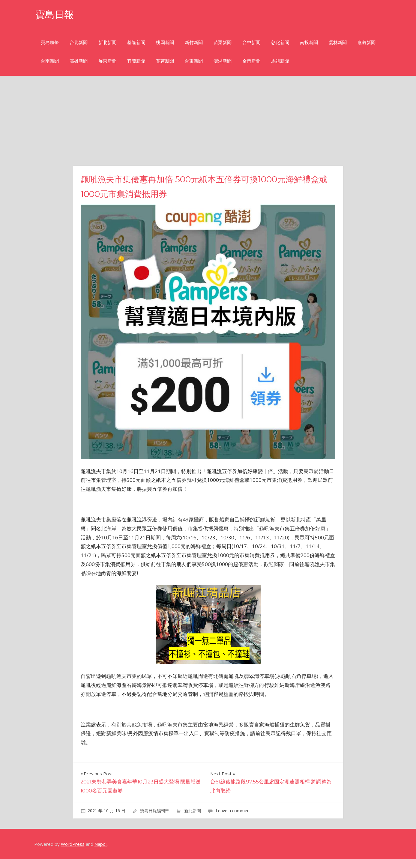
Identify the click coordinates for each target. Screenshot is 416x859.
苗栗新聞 (223, 42)
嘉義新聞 (367, 42)
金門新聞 (251, 61)
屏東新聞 (107, 61)
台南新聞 (50, 61)
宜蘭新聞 (136, 61)
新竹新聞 (194, 42)
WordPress (73, 844)
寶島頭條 (50, 42)
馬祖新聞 (280, 61)
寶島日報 (54, 14)
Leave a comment (233, 810)
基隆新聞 (136, 42)
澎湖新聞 (223, 61)
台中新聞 (251, 42)
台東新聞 (194, 61)
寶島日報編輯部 (154, 810)
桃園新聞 (165, 42)
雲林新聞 (338, 42)
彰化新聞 (280, 42)
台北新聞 (79, 42)
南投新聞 (309, 42)
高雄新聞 (79, 61)
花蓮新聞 (165, 61)
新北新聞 (107, 42)
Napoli (100, 844)
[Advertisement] (208, 121)
